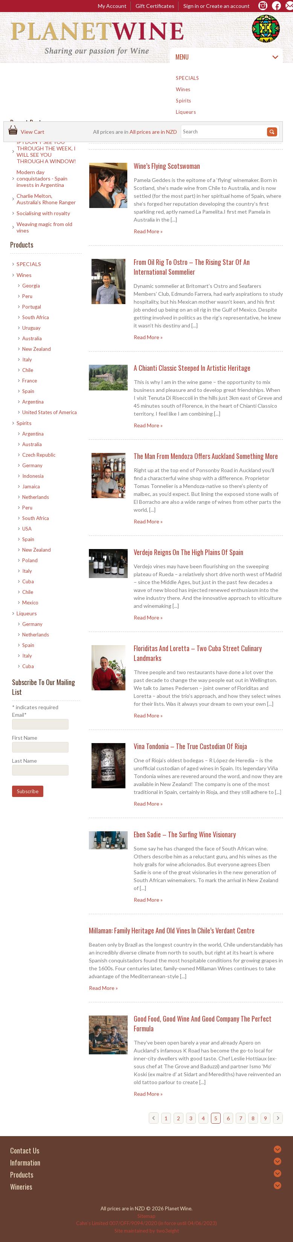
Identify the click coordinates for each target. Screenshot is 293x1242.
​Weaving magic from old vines (44, 227)
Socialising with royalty (43, 213)
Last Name (24, 760)
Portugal (31, 307)
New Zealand (36, 349)
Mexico (30, 603)
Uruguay (31, 328)
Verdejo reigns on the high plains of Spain (188, 552)
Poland (30, 560)
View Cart (34, 131)
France (29, 381)
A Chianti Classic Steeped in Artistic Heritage (192, 368)
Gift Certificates (155, 6)
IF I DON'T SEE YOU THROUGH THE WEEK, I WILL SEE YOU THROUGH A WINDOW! (46, 151)
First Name (24, 737)
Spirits (183, 101)
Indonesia (33, 476)
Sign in (191, 6)
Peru (27, 296)
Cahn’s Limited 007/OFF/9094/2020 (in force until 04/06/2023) (146, 1223)
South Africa (35, 317)
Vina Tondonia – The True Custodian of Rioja (190, 746)
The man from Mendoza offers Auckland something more (206, 456)
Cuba (28, 581)
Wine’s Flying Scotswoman (167, 166)
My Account (112, 6)
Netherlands (35, 497)
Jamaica (31, 486)
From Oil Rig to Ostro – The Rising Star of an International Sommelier (192, 267)
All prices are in (153, 131)
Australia (32, 338)
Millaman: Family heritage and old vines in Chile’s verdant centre (172, 930)
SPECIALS (187, 78)
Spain (28, 391)
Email (19, 714)
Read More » (148, 231)
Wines (183, 89)
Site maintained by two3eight (146, 1231)
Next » (280, 1121)
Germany (32, 465)
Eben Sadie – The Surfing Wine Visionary (185, 834)
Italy (27, 359)
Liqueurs (186, 112)
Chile (27, 370)
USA (27, 529)
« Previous (155, 1121)
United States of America (49, 412)
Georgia (31, 286)
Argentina (33, 402)
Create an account (228, 6)
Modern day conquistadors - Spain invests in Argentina (42, 178)
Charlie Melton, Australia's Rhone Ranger (46, 199)
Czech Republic (38, 455)
